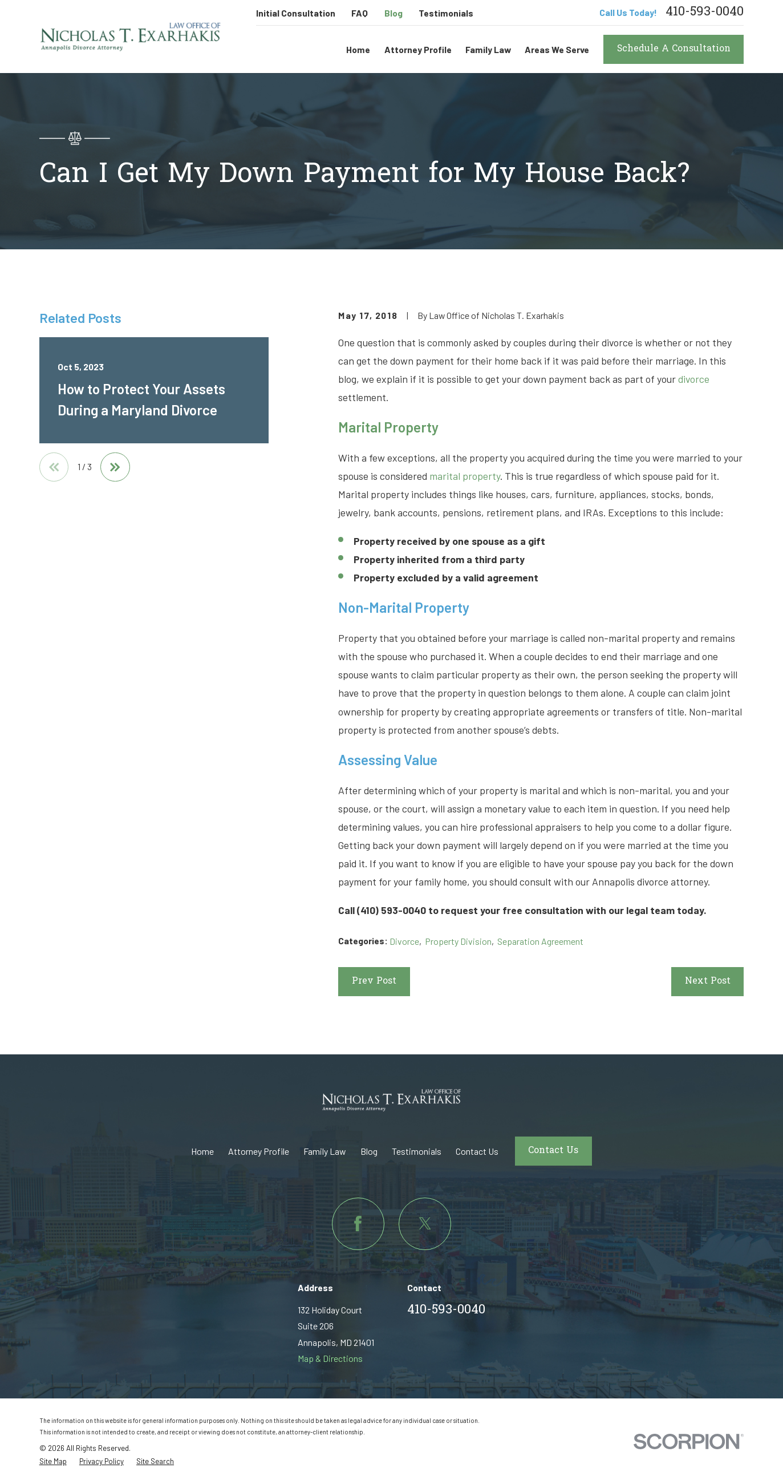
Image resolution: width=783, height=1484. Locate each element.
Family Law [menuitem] (488, 49)
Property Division (458, 941)
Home (202, 1151)
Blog (393, 12)
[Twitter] (425, 1224)
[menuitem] (53, 1461)
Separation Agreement (540, 941)
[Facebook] (358, 1224)
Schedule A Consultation (674, 49)
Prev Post (374, 981)
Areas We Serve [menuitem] (557, 49)
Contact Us (477, 1151)
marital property (464, 476)
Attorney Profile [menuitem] (418, 49)
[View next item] (114, 467)
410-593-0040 (705, 12)
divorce (693, 379)
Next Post (708, 981)
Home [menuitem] (358, 49)
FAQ (359, 12)
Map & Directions (330, 1358)
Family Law (324, 1151)
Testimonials (446, 12)
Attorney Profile (258, 1151)
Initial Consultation (295, 12)
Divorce (404, 941)
